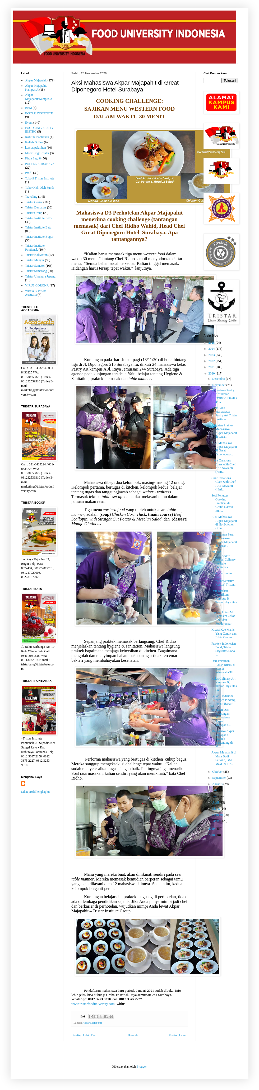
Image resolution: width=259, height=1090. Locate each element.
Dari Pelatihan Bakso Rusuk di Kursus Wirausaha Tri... (223, 666)
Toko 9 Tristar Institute (39, 178)
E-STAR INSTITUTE (39, 113)
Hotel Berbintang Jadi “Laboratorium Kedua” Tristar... (223, 578)
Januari (217, 821)
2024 (212, 349)
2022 (212, 361)
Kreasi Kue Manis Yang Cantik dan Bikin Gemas (224, 633)
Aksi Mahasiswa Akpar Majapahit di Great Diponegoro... (224, 448)
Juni (215, 796)
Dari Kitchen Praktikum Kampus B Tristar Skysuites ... (224, 598)
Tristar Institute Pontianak (35, 247)
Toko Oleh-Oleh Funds (39, 187)
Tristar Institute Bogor (39, 237)
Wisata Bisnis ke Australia (35, 292)
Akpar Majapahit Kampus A (36, 87)
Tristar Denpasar (35, 207)
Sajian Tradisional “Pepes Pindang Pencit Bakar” (223, 699)
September (219, 778)
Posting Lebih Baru (85, 1035)
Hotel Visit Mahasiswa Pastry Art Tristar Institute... (224, 413)
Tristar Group (33, 213)
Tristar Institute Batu (38, 227)
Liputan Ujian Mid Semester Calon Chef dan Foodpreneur (223, 617)
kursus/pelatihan (35, 147)
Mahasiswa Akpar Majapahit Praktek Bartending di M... (222, 738)
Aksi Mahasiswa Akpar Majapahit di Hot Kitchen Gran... (224, 522)
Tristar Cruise (34, 202)
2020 (212, 373)
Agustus (217, 784)
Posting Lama (177, 1035)
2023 (212, 355)
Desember (219, 379)
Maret (216, 808)
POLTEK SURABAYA (39, 164)
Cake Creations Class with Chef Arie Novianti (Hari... (223, 466)
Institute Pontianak (37, 137)
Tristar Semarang (36, 271)
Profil (28, 173)
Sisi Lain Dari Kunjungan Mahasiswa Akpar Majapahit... (221, 717)
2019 (212, 828)
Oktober (217, 771)
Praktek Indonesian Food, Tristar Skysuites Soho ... (223, 649)
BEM (28, 108)
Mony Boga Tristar (37, 153)
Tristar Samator (35, 265)
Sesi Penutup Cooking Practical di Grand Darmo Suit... (222, 503)
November (219, 385)
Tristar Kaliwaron (36, 255)
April (216, 802)
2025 (212, 342)
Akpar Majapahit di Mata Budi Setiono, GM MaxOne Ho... (223, 758)
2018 (212, 835)
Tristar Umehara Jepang (40, 276)
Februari (218, 815)
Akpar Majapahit (92, 1022)
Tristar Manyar (34, 260)
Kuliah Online (34, 142)
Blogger (141, 1066)
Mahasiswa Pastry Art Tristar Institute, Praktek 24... (224, 395)
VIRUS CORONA (37, 285)
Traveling (31, 196)
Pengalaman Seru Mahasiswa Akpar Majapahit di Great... (224, 540)
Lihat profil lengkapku (35, 792)
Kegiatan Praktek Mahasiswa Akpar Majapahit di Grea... (224, 431)
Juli (215, 790)
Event (29, 122)
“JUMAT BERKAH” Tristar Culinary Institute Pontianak (223, 559)
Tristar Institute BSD (38, 218)
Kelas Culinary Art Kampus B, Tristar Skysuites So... (224, 684)
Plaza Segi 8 (33, 158)
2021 (212, 367)
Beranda (133, 1035)
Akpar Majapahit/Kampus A (38, 96)
